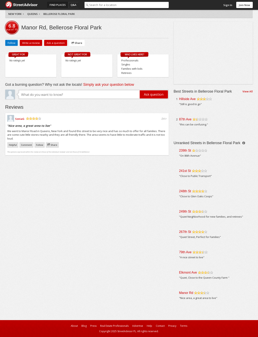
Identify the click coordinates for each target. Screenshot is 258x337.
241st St (185, 171)
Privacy (172, 326)
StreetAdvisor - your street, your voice (21, 5)
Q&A (73, 5)
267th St (185, 232)
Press (93, 326)
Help (149, 326)
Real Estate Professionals (114, 326)
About (74, 326)
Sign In (227, 5)
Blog (84, 326)
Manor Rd (186, 293)
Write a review (31, 43)
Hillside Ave (187, 99)
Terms (183, 326)
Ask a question (56, 43)
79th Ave (185, 252)
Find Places (58, 5)
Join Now (244, 5)
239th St (185, 150)
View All (247, 91)
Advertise (137, 326)
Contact (160, 326)
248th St (185, 191)
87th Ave (185, 119)
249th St (185, 211)
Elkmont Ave (188, 272)
